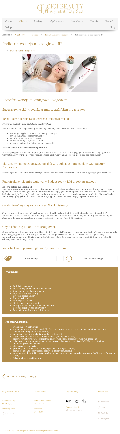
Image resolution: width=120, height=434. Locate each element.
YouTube (103, 413)
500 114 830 (8, 413)
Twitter (102, 407)
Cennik (94, 21)
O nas (8, 21)
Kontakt (110, 21)
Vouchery (77, 21)
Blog (112, 27)
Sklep (8, 27)
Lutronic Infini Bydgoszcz (22, 50)
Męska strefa (56, 21)
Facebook (103, 402)
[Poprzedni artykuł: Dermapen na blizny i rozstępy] (31, 376)
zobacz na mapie (74, 410)
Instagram (103, 419)
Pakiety (38, 21)
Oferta (23, 21)
